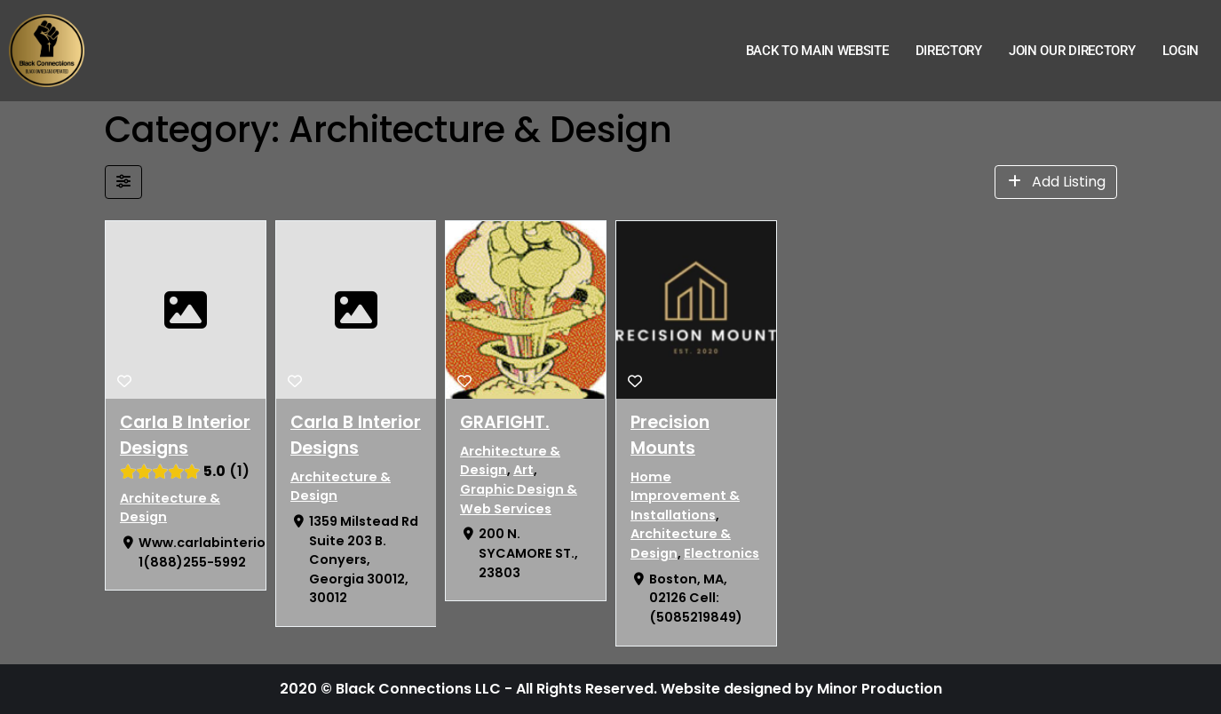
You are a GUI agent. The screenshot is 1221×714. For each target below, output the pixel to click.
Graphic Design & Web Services (518, 499)
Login (1181, 51)
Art (523, 470)
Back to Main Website (817, 51)
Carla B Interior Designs (185, 435)
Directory (949, 51)
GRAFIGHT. (505, 422)
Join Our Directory (1072, 51)
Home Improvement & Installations (684, 496)
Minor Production (879, 688)
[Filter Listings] (123, 182)
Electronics (720, 553)
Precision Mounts (669, 435)
